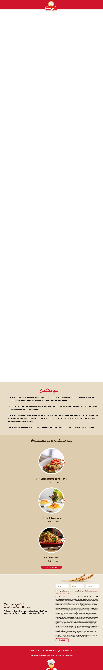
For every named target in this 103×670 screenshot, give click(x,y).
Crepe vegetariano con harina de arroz (51, 478)
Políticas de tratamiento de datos (43, 651)
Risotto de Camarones (51, 518)
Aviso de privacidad (68, 651)
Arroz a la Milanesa (52, 557)
